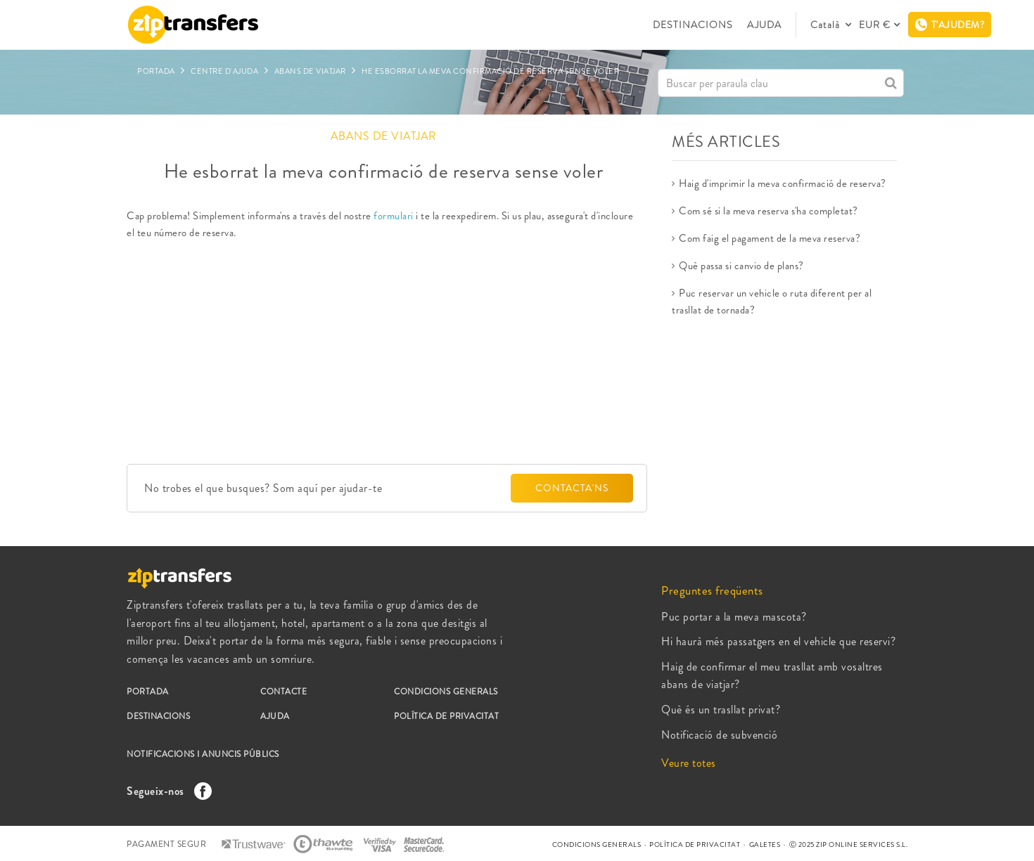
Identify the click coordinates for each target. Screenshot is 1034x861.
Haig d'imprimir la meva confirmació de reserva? (782, 183)
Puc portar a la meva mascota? (734, 617)
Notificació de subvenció (719, 735)
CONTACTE (283, 691)
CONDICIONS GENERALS (446, 691)
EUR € (875, 25)
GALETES (765, 844)
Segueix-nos (166, 791)
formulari (392, 216)
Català (826, 25)
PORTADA (148, 691)
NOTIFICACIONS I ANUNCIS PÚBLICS (203, 754)
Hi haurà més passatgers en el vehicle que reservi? (778, 641)
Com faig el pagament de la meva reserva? (769, 238)
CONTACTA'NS (571, 488)
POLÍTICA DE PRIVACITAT (446, 716)
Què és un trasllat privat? (720, 709)
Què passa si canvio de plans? (741, 265)
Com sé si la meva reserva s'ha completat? (768, 211)
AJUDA (764, 25)
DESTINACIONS (693, 25)
